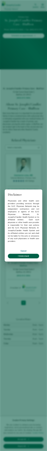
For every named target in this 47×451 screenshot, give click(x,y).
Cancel (23, 251)
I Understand (23, 256)
